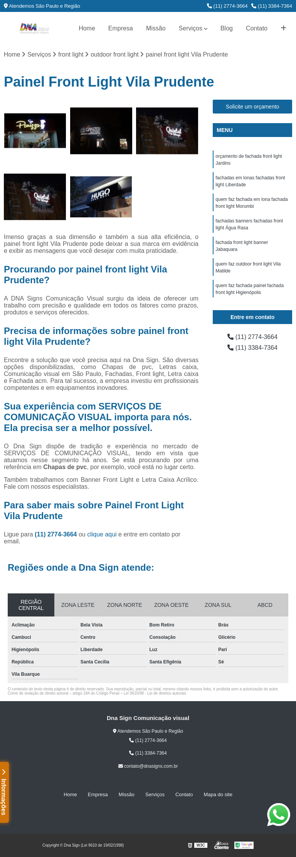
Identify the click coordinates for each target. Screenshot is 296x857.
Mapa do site (218, 794)
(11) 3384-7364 (271, 6)
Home (87, 28)
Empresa (120, 28)
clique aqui (102, 534)
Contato (256, 28)
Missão (156, 28)
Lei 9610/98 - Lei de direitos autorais (155, 693)
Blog (226, 28)
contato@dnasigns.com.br (148, 766)
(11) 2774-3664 (227, 6)
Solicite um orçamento (252, 107)
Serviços (190, 28)
